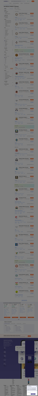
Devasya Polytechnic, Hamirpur (24, 274)
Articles (13, 382)
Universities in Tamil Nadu (18, 329)
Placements (22, 47)
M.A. (21, 95)
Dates (20, 312)
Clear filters (11, 8)
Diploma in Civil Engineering (18, 278)
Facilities (20, 38)
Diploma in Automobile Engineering (19, 45)
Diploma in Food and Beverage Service (19, 76)
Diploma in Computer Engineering (18, 210)
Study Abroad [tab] (24, 323)
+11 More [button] (5, 79)
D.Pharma (16, 17)
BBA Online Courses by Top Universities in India (13, 391)
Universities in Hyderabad (8, 329)
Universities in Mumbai (7, 327)
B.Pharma (24, 104)
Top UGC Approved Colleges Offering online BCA (13, 395)
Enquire (32, 14)
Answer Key (21, 311)
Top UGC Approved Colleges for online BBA (13, 393)
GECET (30, 389)
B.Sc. (25, 27)
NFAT (30, 387)
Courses (16, 19)
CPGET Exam (31, 393)
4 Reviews (24, 15)
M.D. (25, 153)
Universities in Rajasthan (17, 326)
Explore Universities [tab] (13, 323)
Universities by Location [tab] (7, 323)
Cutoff (24, 311)
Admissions (21, 19)
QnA (24, 173)
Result (23, 311)
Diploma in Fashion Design (18, 201)
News (13, 381)
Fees (18, 19)
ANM (15, 171)
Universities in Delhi (7, 326)
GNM (15, 229)
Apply (11, 68)
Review (24, 19)
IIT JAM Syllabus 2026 (19, 393)
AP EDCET (31, 392)
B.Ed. (24, 134)
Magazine (13, 380)
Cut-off (20, 78)
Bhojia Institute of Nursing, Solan (24, 225)
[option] (8, 11)
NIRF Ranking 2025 (19, 392)
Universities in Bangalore (8, 328)
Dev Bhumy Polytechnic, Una (23, 282)
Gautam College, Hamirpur (23, 13)
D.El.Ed (16, 67)
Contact (13, 383)
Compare (32, 25)
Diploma (21, 27)
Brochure (32, 13)
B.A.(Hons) (22, 202)
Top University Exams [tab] (19, 323)
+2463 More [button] (5, 46)
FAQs (23, 312)
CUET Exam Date (25, 390)
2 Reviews (24, 74)
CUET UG (31, 390)
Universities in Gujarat (17, 328)
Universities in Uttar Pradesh (18, 327)
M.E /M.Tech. (22, 211)
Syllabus (22, 312)
